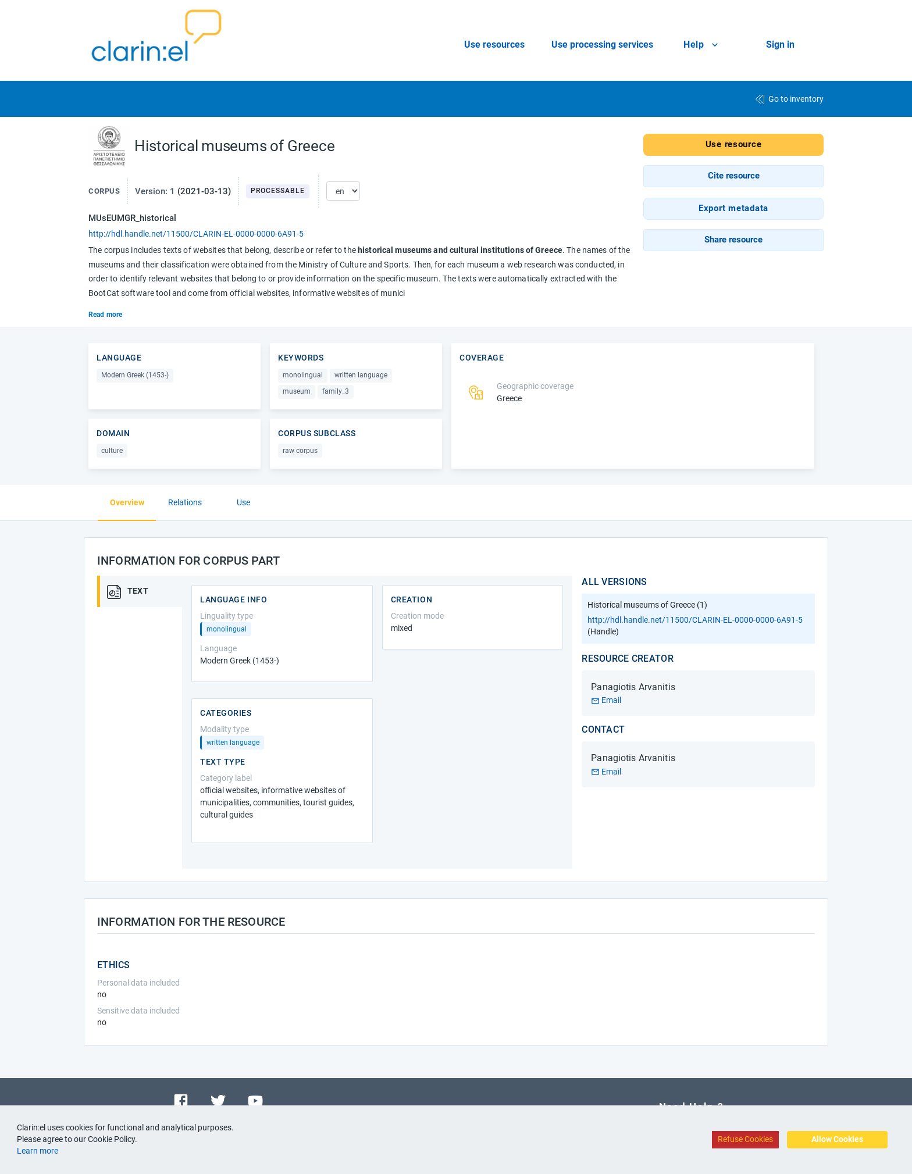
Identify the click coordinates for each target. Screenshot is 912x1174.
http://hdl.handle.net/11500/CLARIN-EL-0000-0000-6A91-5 (196, 233)
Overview (127, 502)
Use (243, 502)
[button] (733, 176)
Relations (185, 502)
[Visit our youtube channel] (255, 1099)
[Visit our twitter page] (218, 1099)
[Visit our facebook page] (181, 1099)
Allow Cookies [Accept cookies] (837, 1139)
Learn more (37, 1150)
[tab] (143, 591)
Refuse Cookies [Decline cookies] (745, 1139)
